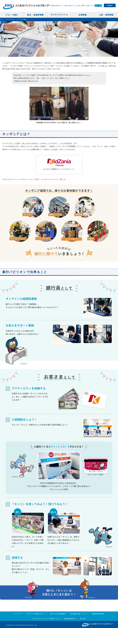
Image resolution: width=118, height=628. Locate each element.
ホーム (2, 19)
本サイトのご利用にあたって (36, 614)
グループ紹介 (12, 15)
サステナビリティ (59, 15)
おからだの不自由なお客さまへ (53, 5)
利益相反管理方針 (69, 618)
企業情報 (82, 15)
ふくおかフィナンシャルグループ (26, 6)
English (109, 5)
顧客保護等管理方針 (98, 614)
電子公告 (83, 618)
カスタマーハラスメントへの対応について (45, 618)
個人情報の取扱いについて (78, 614)
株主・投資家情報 (35, 15)
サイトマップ (17, 614)
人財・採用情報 (106, 15)
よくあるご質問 (79, 5)
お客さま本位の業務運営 (57, 614)
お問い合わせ (68, 5)
